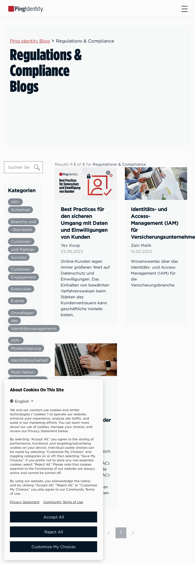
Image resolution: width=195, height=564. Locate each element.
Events (17, 300)
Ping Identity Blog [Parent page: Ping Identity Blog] (30, 41)
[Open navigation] (185, 9)
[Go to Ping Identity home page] (26, 8)
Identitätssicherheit (29, 360)
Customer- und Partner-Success (23, 249)
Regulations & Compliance (85, 41)
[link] (86, 245)
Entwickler (21, 288)
